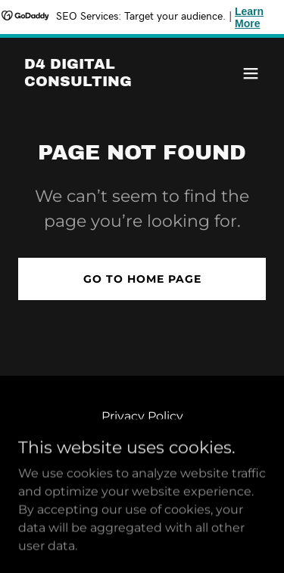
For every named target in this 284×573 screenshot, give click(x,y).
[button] (251, 73)
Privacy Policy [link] (142, 416)
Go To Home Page (142, 279)
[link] (105, 82)
